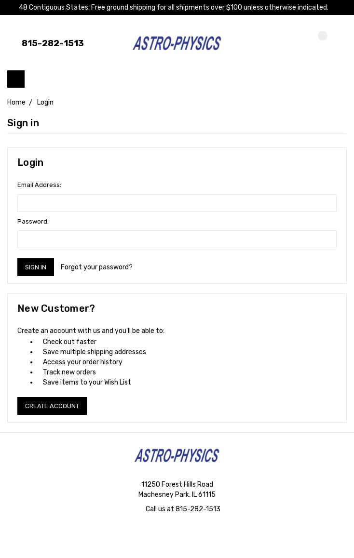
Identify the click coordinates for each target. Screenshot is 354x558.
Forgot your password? (97, 267)
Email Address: (39, 184)
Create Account (52, 406)
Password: (33, 221)
